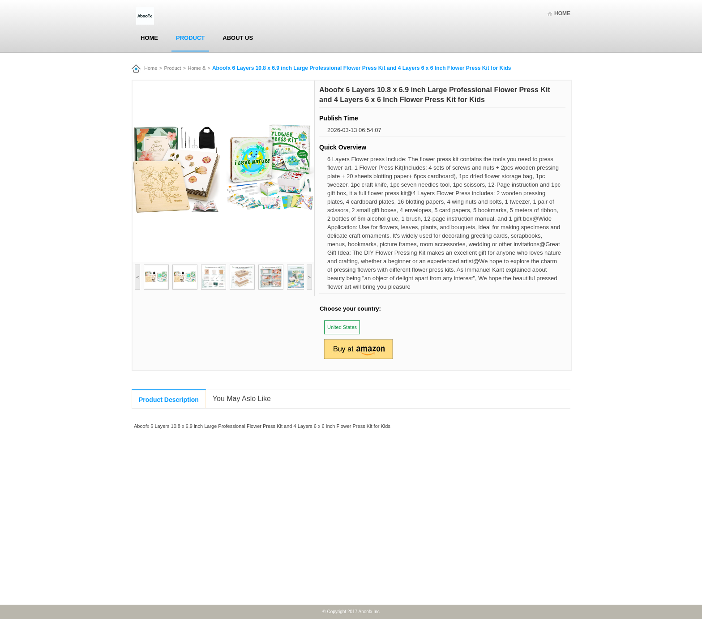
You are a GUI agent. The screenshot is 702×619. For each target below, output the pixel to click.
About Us (238, 37)
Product (190, 37)
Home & (197, 68)
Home (562, 13)
